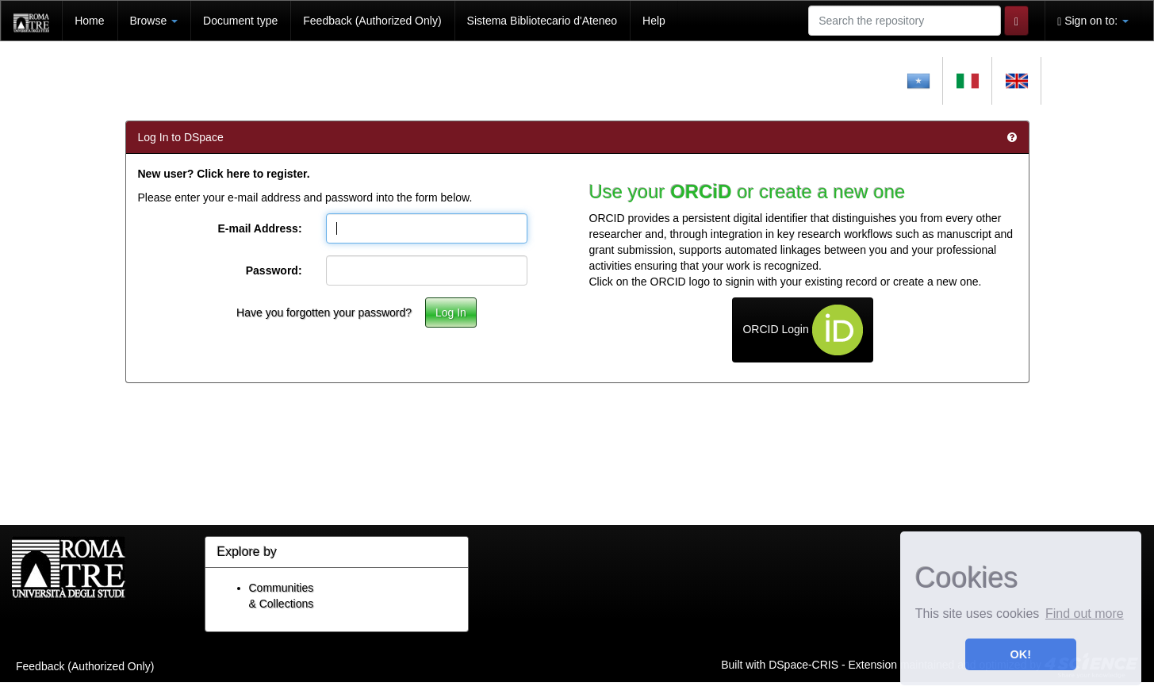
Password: (274, 270)
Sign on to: (1093, 21)
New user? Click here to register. (224, 173)
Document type (240, 20)
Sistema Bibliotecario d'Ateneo (542, 20)
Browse (154, 20)
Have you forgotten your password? (324, 312)
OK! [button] (1020, 654)
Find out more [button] (1084, 613)
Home (89, 20)
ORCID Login (802, 330)
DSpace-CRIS (803, 664)
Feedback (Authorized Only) (372, 20)
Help (653, 20)
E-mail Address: (259, 228)
